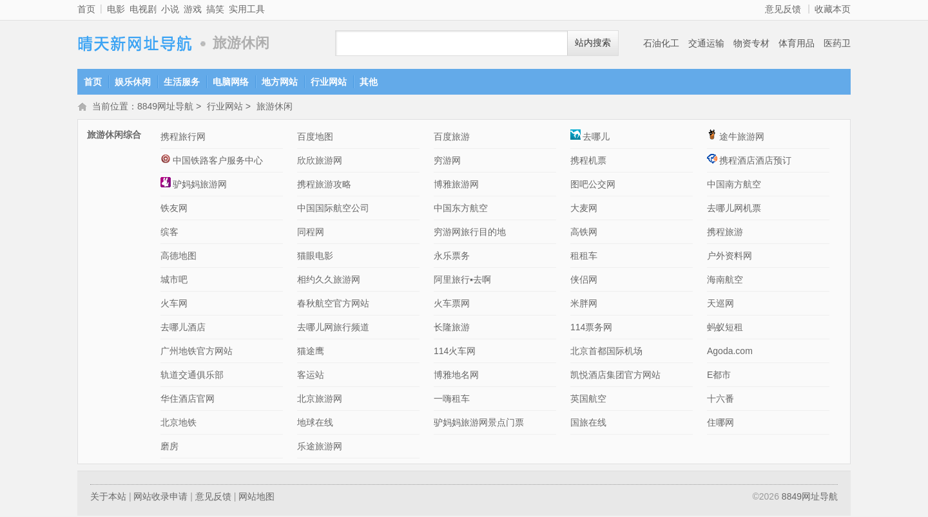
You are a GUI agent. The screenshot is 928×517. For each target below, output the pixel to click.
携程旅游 (725, 233)
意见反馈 (783, 9)
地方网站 (280, 82)
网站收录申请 (160, 498)
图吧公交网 (592, 185)
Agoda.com (730, 352)
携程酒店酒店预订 (749, 161)
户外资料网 (729, 257)
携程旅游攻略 (324, 185)
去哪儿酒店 (183, 328)
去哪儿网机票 (734, 209)
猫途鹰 (310, 352)
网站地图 (256, 498)
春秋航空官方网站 (333, 304)
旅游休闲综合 (114, 136)
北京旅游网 (319, 400)
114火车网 (455, 352)
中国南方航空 (734, 185)
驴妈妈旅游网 (193, 185)
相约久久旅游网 (328, 281)
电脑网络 (231, 82)
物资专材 (751, 43)
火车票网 (452, 304)
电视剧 (143, 9)
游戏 (193, 9)
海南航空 (725, 281)
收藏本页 (833, 9)
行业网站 (329, 82)
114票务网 (591, 328)
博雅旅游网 (456, 185)
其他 (369, 82)
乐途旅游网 (319, 447)
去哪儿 (590, 138)
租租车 (583, 257)
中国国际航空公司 (333, 209)
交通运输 (706, 43)
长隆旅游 (452, 328)
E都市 (719, 376)
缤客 (169, 233)
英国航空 (588, 400)
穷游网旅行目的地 (470, 233)
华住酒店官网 (187, 400)
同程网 (310, 233)
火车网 (174, 304)
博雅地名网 (456, 376)
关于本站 (108, 498)
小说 (170, 9)
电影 (116, 9)
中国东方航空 (461, 209)
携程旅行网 (183, 138)
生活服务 (182, 82)
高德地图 (178, 257)
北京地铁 (178, 423)
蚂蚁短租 (725, 328)
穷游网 (447, 161)
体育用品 (796, 43)
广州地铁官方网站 (196, 352)
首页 (86, 9)
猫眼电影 (315, 257)
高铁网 (583, 233)
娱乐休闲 (133, 82)
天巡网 (720, 304)
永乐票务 (452, 257)
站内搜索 (593, 43)
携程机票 (588, 161)
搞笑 (215, 9)
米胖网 (583, 304)
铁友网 (174, 209)
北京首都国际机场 (606, 352)
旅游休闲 (274, 107)
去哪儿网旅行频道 (333, 328)
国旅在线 (588, 423)
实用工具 (247, 9)
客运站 (310, 376)
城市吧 (174, 281)
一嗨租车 (452, 400)
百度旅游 (452, 138)
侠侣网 (583, 281)
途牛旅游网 (735, 138)
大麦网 (583, 209)
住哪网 (720, 423)
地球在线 (315, 423)
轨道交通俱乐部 (192, 376)
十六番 (720, 400)
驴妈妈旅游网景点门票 (479, 423)
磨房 (169, 447)
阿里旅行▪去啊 (462, 281)
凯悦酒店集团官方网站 (615, 376)
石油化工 (661, 43)
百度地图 (315, 138)
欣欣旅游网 (319, 161)
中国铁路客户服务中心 (211, 161)
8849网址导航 (135, 43)
